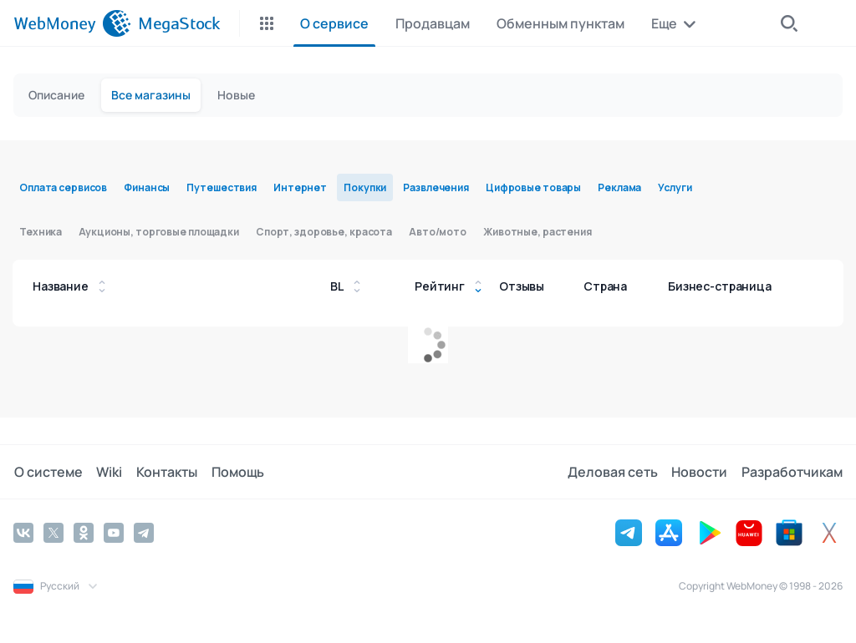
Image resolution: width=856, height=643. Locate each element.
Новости (700, 472)
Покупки (365, 187)
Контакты (165, 472)
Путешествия (221, 187)
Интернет (300, 187)
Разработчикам (792, 472)
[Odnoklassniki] (84, 533)
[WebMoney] (72, 23)
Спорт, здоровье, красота (324, 232)
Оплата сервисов (63, 187)
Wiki (108, 472)
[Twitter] (53, 533)
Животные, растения (537, 232)
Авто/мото (437, 232)
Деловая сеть (613, 472)
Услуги (674, 187)
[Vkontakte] (23, 533)
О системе (47, 472)
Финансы (147, 187)
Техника (40, 232)
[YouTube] (114, 533)
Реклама (619, 187)
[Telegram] (144, 533)
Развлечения (436, 187)
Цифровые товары (533, 187)
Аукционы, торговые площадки (159, 232)
